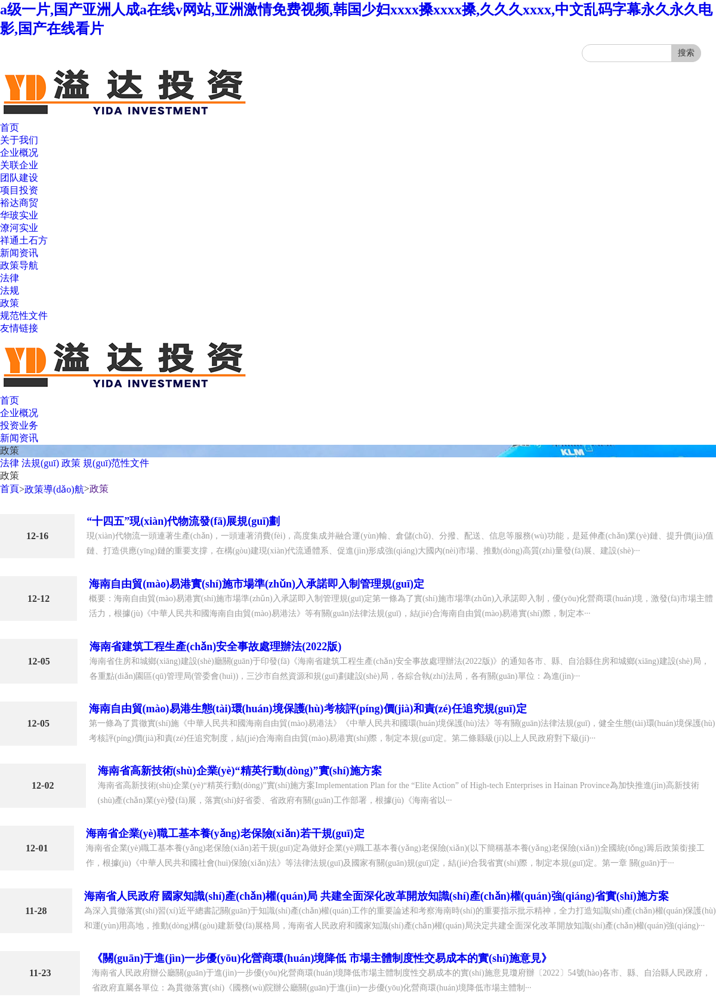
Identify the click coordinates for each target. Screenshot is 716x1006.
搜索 (686, 52)
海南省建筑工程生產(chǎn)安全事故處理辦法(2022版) (215, 647)
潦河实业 (19, 228)
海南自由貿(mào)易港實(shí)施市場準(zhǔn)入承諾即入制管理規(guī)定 (256, 584)
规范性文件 (24, 315)
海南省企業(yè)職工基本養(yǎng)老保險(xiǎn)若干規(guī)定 (225, 833)
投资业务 (19, 425)
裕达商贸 (19, 203)
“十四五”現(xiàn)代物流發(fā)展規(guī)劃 (183, 521)
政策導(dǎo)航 (54, 489)
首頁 (9, 489)
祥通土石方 (24, 240)
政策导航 (19, 265)
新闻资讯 (19, 253)
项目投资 (19, 190)
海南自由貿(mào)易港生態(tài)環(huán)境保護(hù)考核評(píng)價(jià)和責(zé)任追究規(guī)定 (308, 709)
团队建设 (19, 178)
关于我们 (19, 140)
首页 (9, 127)
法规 (9, 290)
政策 (9, 303)
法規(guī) (40, 463)
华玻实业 (19, 215)
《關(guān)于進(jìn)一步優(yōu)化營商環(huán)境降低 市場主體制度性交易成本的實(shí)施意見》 (322, 958)
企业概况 (19, 152)
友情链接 (19, 328)
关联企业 (19, 165)
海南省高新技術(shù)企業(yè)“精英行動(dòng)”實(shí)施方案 (240, 771)
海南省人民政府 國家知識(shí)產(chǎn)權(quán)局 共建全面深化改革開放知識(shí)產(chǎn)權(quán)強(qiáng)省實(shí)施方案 (376, 896)
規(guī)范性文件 (116, 463)
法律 (9, 278)
